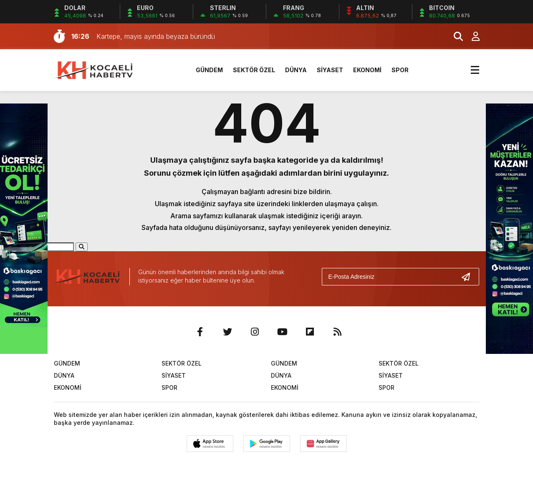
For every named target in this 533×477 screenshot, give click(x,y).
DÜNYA (296, 69)
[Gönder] (469, 276)
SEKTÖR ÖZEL (254, 69)
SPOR (400, 69)
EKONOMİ (367, 69)
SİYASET (330, 69)
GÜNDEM (209, 69)
